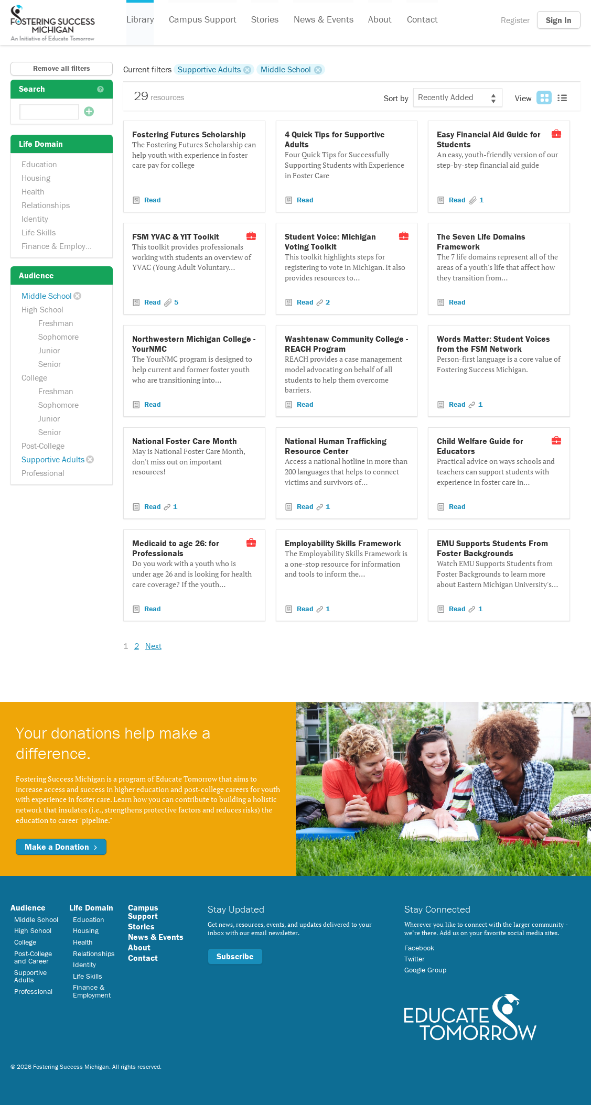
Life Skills (39, 232)
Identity (35, 218)
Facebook (419, 947)
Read (151, 199)
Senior (49, 364)
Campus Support (202, 20)
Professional (43, 473)
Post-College (43, 445)
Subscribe (235, 956)
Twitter (414, 958)
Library (140, 20)
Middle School (47, 295)
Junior (49, 350)
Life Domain (91, 907)
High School (42, 309)
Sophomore (58, 336)
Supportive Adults (53, 459)
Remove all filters (61, 68)
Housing (36, 177)
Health (33, 191)
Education (39, 164)
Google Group (425, 969)
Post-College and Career (33, 957)
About (379, 20)
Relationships (46, 205)
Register (515, 20)
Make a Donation (61, 846)
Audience (28, 907)
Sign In (559, 20)
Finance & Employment (63, 246)
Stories (264, 20)
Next (153, 646)
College (34, 377)
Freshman (55, 323)
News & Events (322, 20)
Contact (420, 20)
